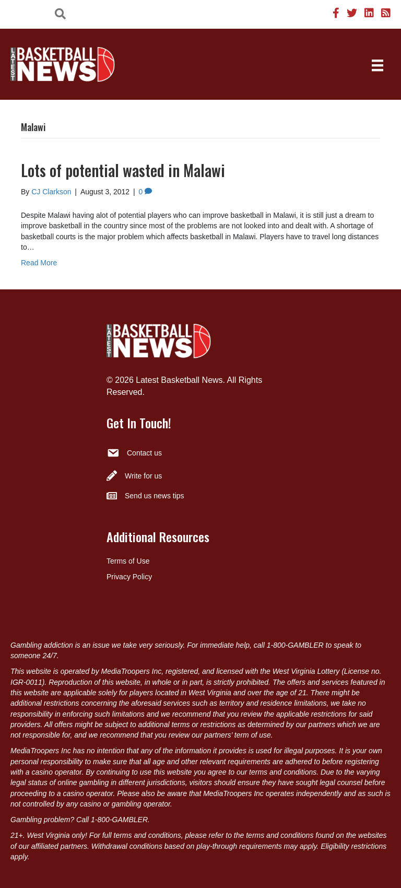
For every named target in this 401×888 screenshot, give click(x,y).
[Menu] (377, 65)
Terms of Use (128, 561)
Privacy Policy (129, 576)
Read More (39, 263)
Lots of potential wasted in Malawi (123, 170)
